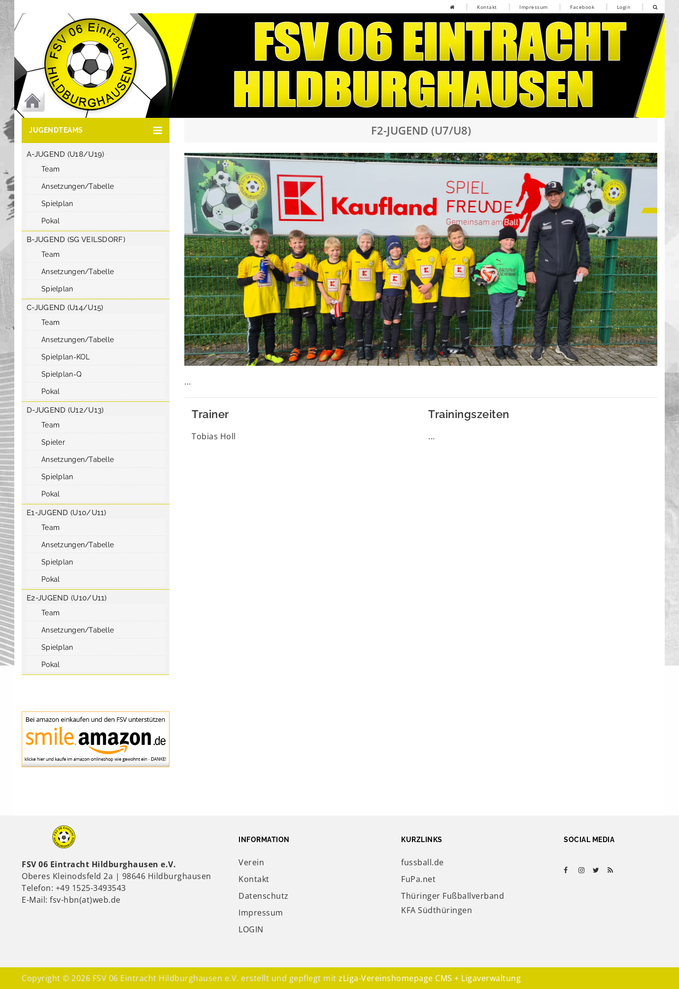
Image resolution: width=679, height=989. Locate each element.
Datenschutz (263, 895)
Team (50, 169)
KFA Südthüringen (436, 910)
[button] (95, 130)
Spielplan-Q (61, 374)
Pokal (50, 221)
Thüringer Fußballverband (452, 895)
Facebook (582, 6)
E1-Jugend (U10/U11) (66, 512)
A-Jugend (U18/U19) (65, 154)
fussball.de (422, 862)
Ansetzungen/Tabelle (77, 186)
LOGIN (251, 929)
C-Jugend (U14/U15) (65, 307)
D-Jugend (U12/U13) (65, 410)
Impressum (533, 6)
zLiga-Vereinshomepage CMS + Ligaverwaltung (430, 978)
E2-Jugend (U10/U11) (67, 598)
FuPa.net (418, 879)
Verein (251, 862)
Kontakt (487, 6)
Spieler (53, 442)
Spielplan (57, 204)
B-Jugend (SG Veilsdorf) (76, 239)
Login (624, 6)
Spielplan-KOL (65, 357)
